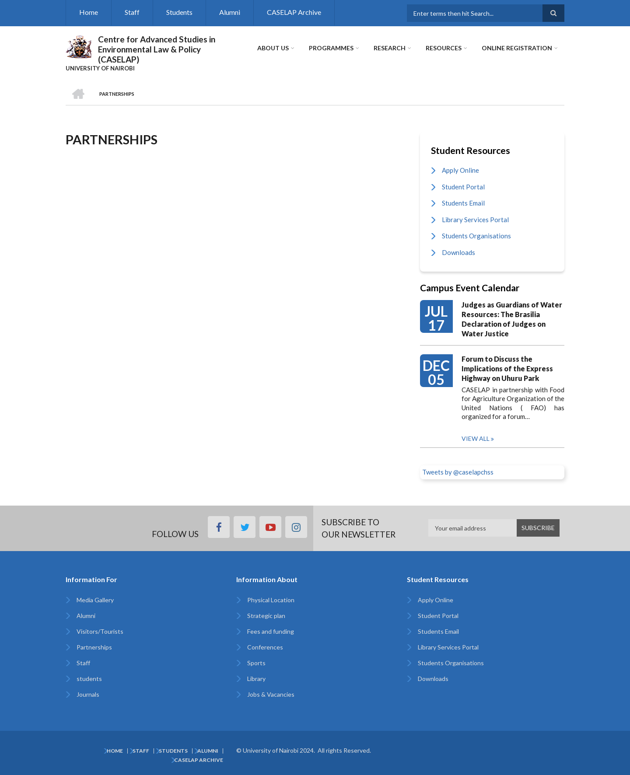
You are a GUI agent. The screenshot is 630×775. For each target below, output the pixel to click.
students (89, 678)
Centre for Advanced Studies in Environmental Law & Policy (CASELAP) (156, 49)
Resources (444, 48)
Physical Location (270, 600)
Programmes (331, 48)
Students (179, 12)
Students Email (463, 203)
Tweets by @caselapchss (458, 472)
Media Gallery (95, 600)
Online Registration (517, 48)
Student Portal (463, 187)
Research (390, 48)
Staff (132, 12)
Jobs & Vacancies (270, 694)
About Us (273, 48)
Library (256, 678)
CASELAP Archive (294, 12)
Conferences (265, 647)
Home (88, 12)
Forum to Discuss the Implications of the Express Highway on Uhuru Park (507, 368)
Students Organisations (476, 236)
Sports (256, 663)
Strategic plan (266, 615)
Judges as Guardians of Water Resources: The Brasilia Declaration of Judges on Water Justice (512, 319)
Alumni (229, 12)
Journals (88, 694)
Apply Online (460, 170)
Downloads (458, 252)
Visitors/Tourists (100, 631)
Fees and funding (270, 631)
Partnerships (94, 647)
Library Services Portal (475, 219)
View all (476, 438)
